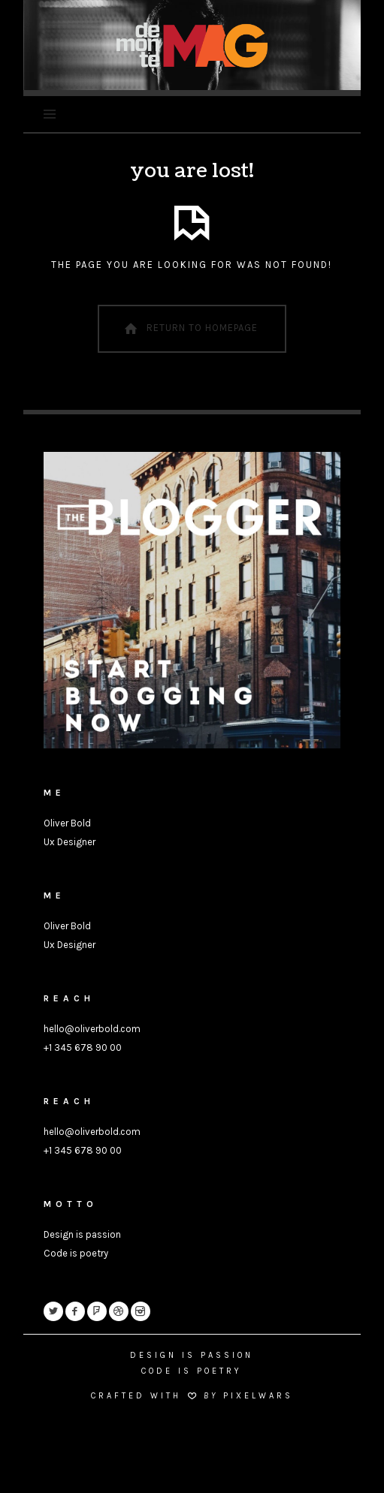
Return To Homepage (189, 329)
